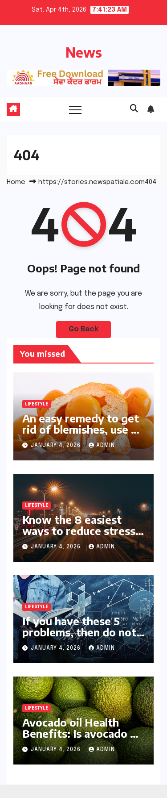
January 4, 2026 (56, 445)
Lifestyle (36, 404)
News (83, 52)
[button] (134, 109)
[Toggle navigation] (75, 109)
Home (16, 182)
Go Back (83, 329)
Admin (102, 445)
